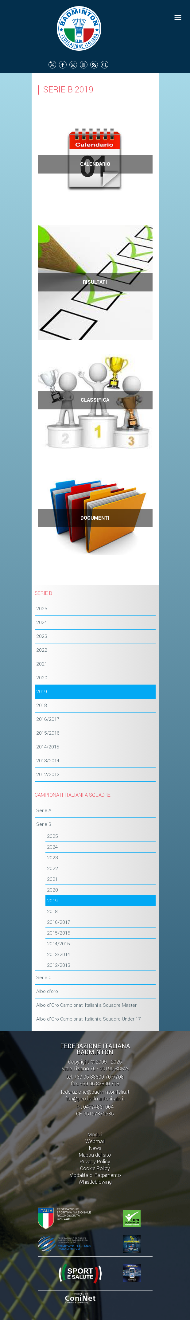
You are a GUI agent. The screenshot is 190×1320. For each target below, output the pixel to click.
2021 (41, 664)
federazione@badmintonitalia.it (95, 1091)
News (95, 1148)
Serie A (44, 810)
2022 (41, 650)
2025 (41, 608)
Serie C (44, 977)
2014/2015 (47, 747)
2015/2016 (48, 733)
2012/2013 (48, 774)
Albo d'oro (47, 991)
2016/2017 (47, 719)
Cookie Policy (95, 1168)
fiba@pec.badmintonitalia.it (95, 1098)
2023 (41, 636)
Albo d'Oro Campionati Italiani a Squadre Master (86, 1005)
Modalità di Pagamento (95, 1175)
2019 (41, 691)
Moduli (95, 1134)
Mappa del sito (95, 1154)
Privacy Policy (95, 1161)
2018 (41, 705)
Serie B (43, 824)
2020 (41, 677)
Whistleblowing (95, 1181)
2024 (41, 622)
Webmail (95, 1141)
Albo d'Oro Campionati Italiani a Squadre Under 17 (88, 1019)
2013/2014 (47, 760)
